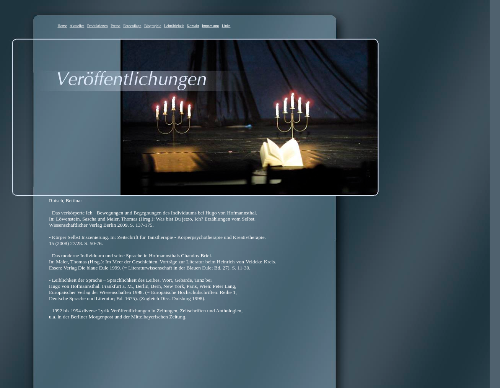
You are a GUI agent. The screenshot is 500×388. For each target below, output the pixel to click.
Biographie (152, 26)
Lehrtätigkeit (174, 26)
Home (62, 26)
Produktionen (97, 26)
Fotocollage (132, 26)
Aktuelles (77, 26)
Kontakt (193, 26)
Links (226, 26)
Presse (116, 26)
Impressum (210, 26)
